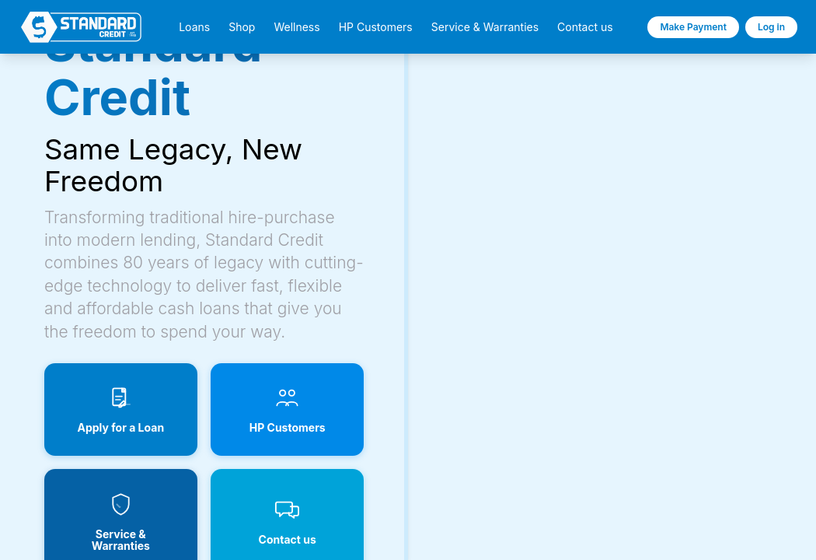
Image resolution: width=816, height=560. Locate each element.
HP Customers (376, 27)
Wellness (296, 27)
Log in (771, 27)
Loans (194, 27)
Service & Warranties (485, 27)
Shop (241, 27)
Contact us (585, 27)
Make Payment (693, 27)
